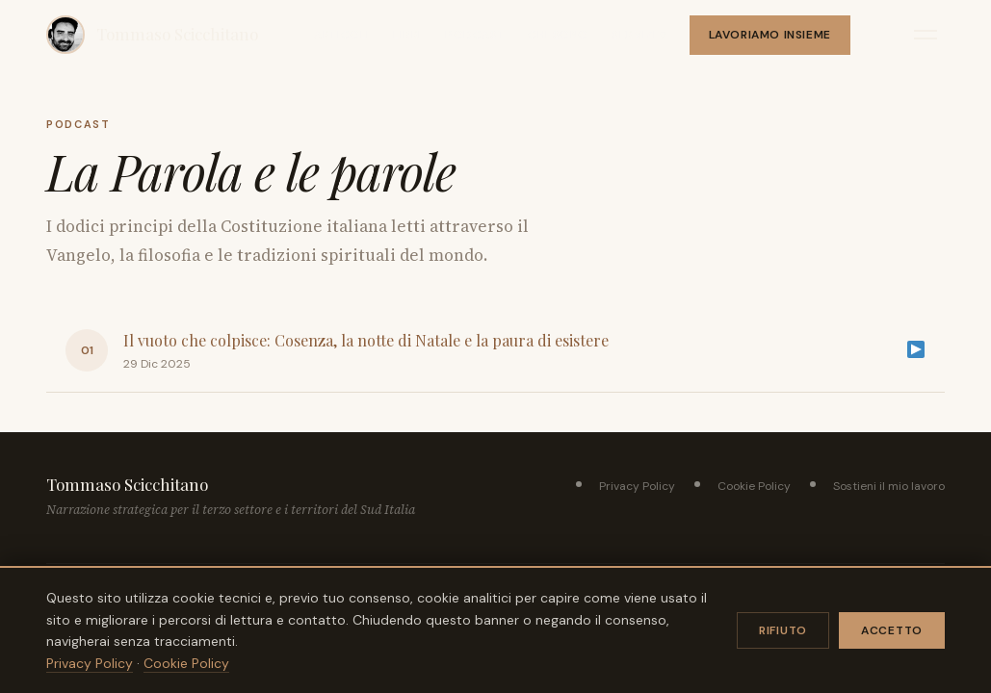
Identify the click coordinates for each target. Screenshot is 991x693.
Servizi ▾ (638, 34)
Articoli (342, 34)
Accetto (892, 630)
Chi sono (558, 34)
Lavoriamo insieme (770, 34)
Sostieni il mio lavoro (889, 486)
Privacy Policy (637, 486)
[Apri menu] (925, 34)
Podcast (475, 34)
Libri (407, 34)
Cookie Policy (754, 486)
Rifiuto (783, 630)
